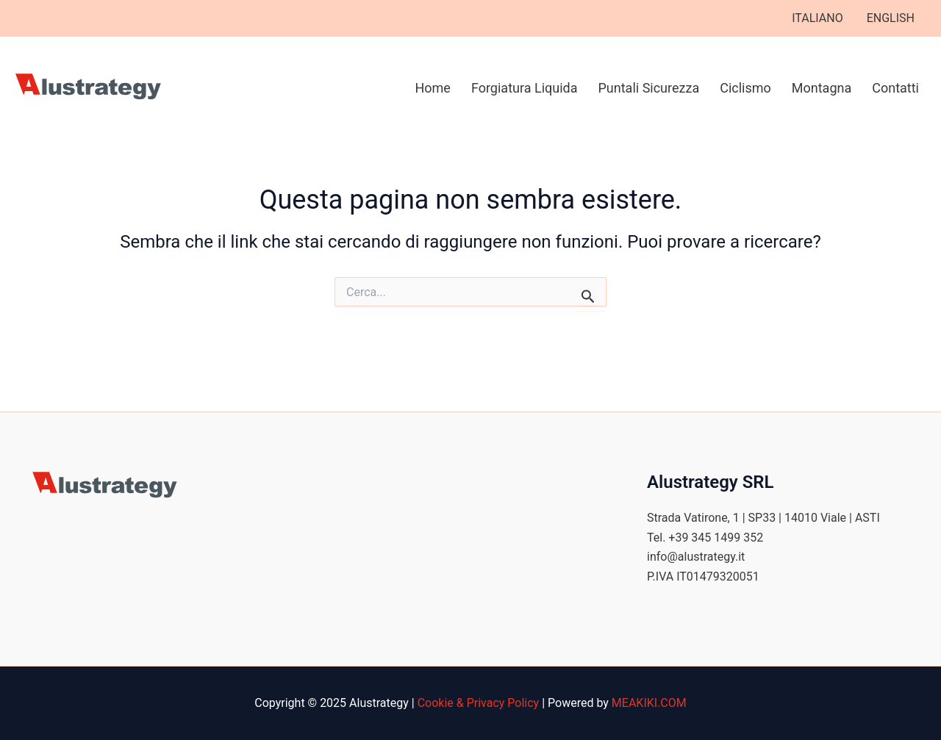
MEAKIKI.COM (649, 703)
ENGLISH (891, 18)
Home (432, 88)
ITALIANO (817, 18)
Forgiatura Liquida (524, 88)
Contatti (895, 88)
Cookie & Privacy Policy (479, 703)
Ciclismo (745, 88)
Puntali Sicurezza (649, 88)
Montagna (821, 88)
